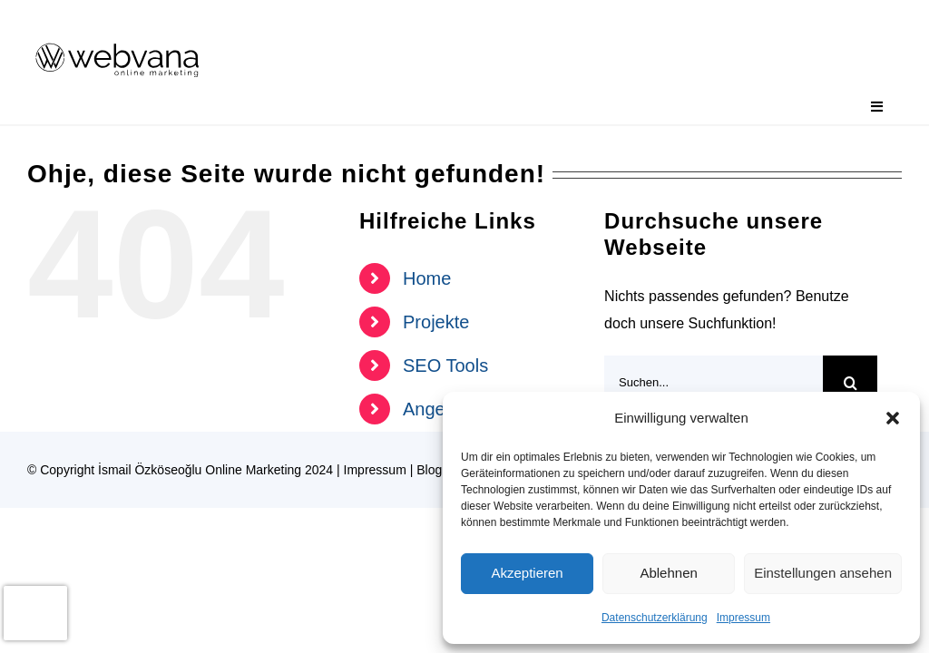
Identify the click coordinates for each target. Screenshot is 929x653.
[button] (893, 418)
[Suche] (850, 383)
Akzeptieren (526, 572)
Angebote (442, 409)
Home (427, 278)
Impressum (743, 617)
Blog (429, 470)
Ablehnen (668, 572)
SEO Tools (445, 365)
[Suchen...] (713, 383)
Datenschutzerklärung (654, 617)
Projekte (436, 322)
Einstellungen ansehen (823, 572)
